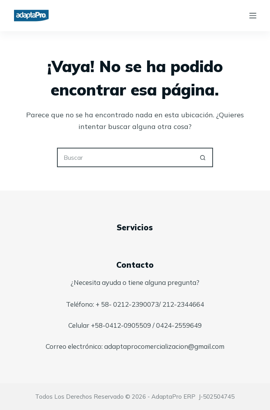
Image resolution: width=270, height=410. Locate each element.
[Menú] (252, 15)
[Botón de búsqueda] (203, 157)
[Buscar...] (125, 157)
